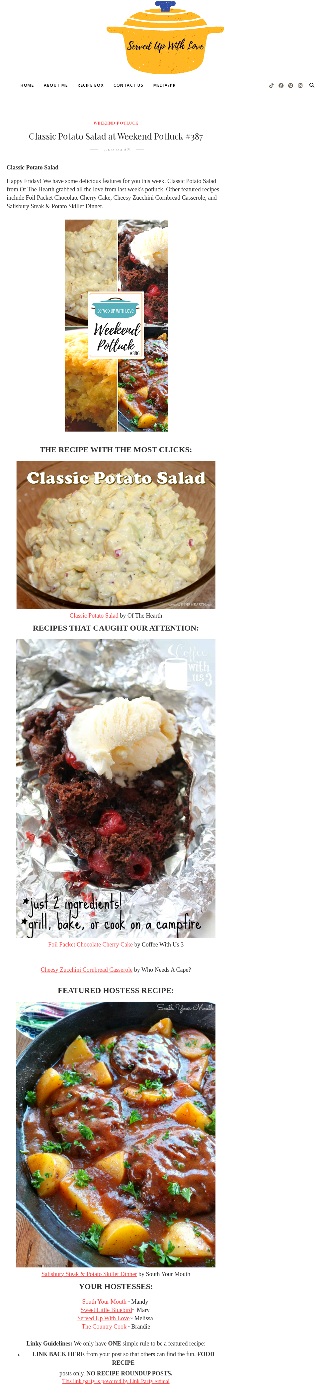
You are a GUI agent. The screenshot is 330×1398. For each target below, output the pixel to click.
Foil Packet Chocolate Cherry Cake (90, 944)
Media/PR (164, 85)
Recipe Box (91, 85)
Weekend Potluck (116, 123)
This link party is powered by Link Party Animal (116, 1381)
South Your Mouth (104, 1301)
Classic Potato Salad (94, 615)
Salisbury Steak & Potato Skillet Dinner (89, 1274)
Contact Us (128, 85)
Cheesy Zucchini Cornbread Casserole (86, 969)
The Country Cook (104, 1326)
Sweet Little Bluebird (106, 1310)
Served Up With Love (103, 1318)
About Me (56, 85)
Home (27, 85)
